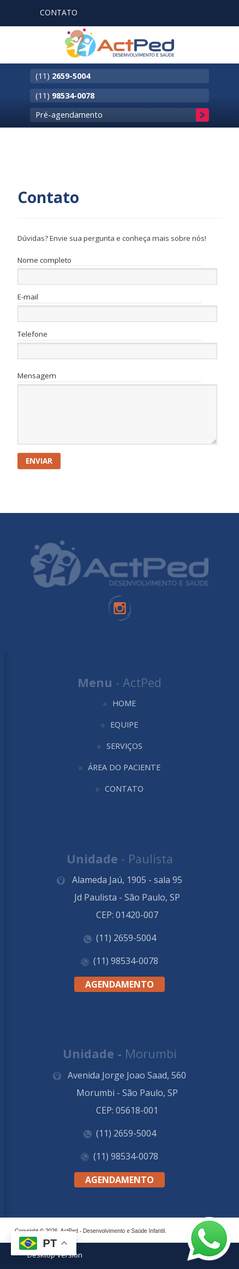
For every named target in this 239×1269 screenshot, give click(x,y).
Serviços (124, 745)
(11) (62, 75)
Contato (124, 788)
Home (124, 702)
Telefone (32, 334)
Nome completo (44, 260)
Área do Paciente (124, 767)
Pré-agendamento (69, 114)
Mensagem (36, 375)
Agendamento (119, 984)
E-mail (27, 297)
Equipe (124, 724)
